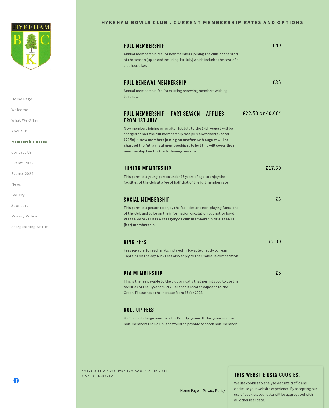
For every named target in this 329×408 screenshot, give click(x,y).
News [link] (16, 184)
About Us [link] (19, 131)
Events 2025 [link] (22, 162)
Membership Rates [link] (29, 141)
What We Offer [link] (24, 120)
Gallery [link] (18, 194)
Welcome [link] (19, 109)
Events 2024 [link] (22, 173)
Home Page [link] (21, 99)
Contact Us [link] (21, 152)
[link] (31, 46)
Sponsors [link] (19, 205)
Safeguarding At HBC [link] (30, 226)
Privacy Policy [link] (24, 216)
